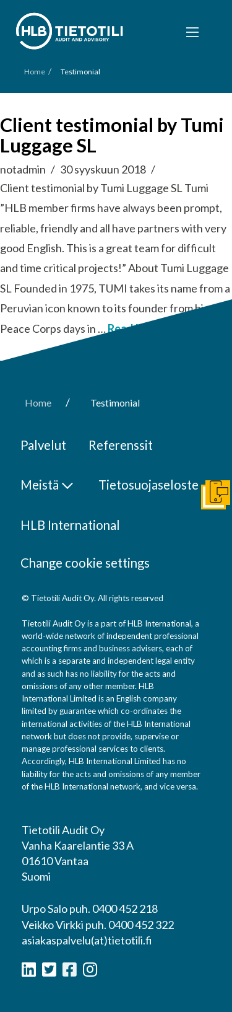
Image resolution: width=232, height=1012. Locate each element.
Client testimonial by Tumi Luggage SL (112, 135)
